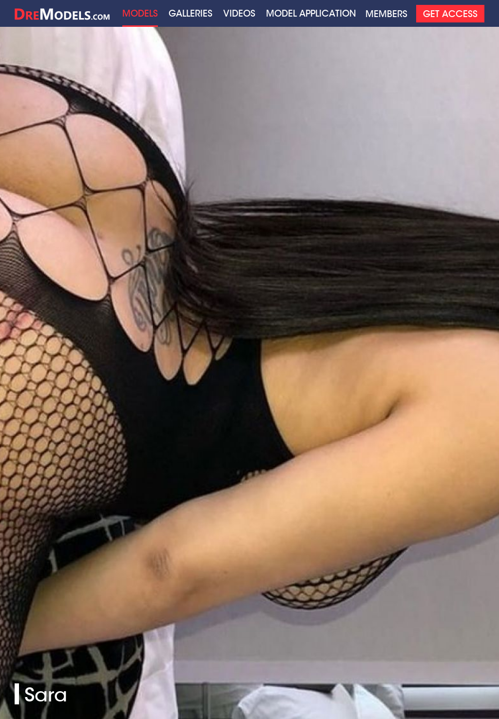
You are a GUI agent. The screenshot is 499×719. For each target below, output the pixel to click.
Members (386, 14)
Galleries (190, 13)
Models (140, 13)
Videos (239, 13)
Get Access (450, 14)
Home (62, 13)
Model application (311, 13)
